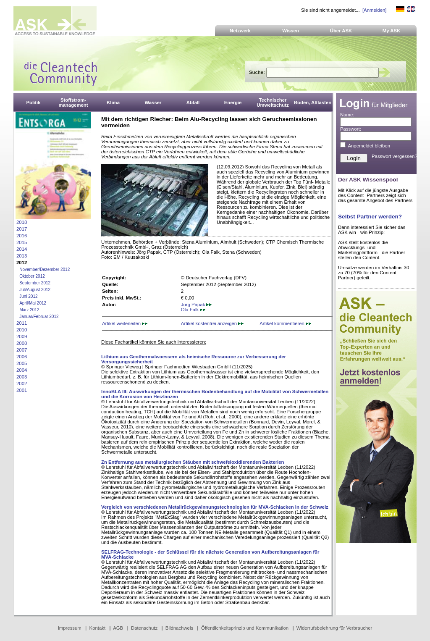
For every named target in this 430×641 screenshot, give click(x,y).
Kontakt (97, 627)
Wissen (290, 30)
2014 (21, 249)
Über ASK (341, 30)
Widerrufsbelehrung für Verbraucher (334, 627)
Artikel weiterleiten (124, 323)
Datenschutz (144, 627)
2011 (21, 323)
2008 (21, 343)
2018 (21, 222)
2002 (21, 383)
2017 (21, 228)
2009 (21, 336)
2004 (21, 370)
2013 (21, 255)
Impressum (69, 627)
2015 (21, 242)
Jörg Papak (196, 304)
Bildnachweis (179, 627)
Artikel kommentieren (285, 323)
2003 (21, 376)
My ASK (392, 30)
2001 (21, 390)
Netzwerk (240, 30)
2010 (21, 329)
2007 (21, 349)
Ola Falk (193, 309)
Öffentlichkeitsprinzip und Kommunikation (244, 627)
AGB (118, 627)
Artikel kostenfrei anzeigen (212, 323)
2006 (21, 356)
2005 (21, 363)
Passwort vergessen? (394, 156)
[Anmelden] (374, 10)
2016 (21, 235)
